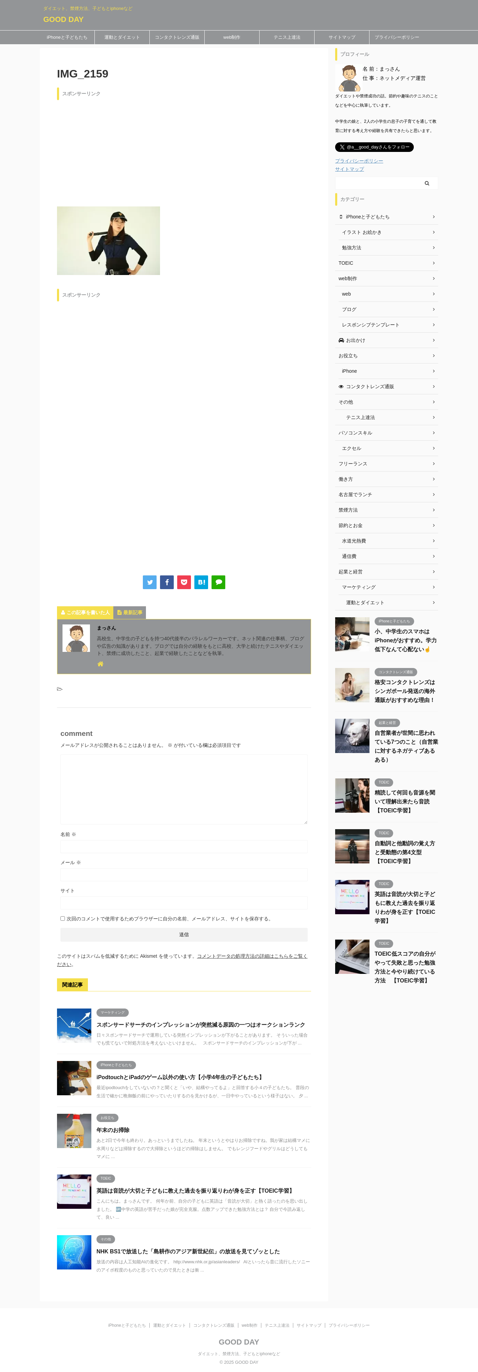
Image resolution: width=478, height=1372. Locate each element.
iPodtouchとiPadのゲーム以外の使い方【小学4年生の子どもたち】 (180, 1077)
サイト (67, 890)
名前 (68, 834)
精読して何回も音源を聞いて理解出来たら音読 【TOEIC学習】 (405, 801)
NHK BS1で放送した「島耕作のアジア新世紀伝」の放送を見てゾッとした (188, 1251)
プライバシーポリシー (397, 37)
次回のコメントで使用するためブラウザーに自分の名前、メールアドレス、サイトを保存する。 (170, 918)
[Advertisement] (184, 152)
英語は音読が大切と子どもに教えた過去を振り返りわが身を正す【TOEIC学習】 (195, 1191)
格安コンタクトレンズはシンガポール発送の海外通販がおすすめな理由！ (405, 691)
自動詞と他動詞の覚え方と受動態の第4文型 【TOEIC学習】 (405, 852)
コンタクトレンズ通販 (177, 37)
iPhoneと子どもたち (67, 37)
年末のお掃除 (112, 1130)
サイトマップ (342, 37)
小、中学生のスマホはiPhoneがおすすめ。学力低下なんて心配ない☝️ (406, 640)
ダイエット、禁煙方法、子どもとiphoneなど (239, 1353)
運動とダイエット (122, 37)
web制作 (232, 37)
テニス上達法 (287, 37)
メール (70, 862)
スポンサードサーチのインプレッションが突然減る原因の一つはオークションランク (200, 1025)
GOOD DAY (63, 19)
